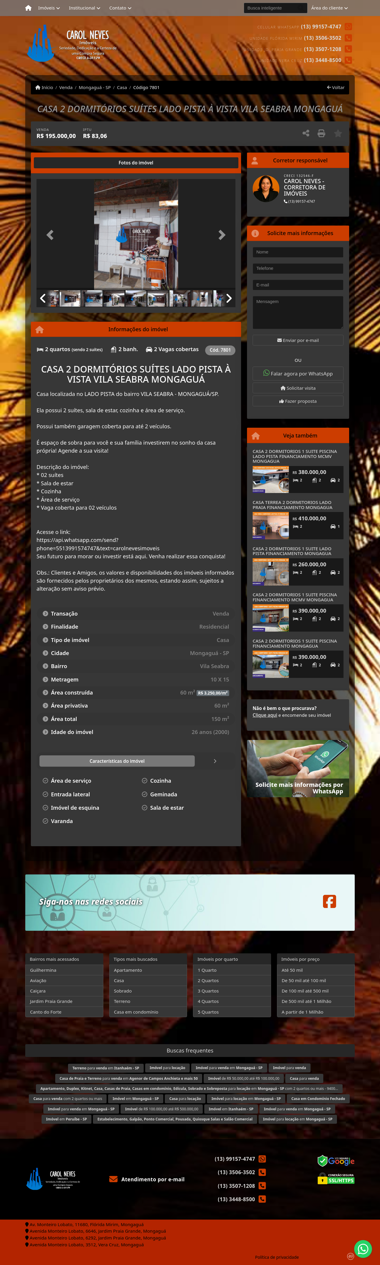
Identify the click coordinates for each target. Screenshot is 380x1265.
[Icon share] (329, 902)
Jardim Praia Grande (51, 1001)
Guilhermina (43, 970)
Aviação (38, 980)
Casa (122, 87)
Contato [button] (117, 8)
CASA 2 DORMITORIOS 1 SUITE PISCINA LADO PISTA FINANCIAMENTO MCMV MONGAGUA (295, 456)
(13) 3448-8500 (322, 60)
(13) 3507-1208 (322, 49)
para (167, 1067)
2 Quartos (208, 980)
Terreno (122, 1001)
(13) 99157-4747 (321, 26)
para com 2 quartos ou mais (68, 1098)
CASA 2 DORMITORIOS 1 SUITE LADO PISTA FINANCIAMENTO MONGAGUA (292, 551)
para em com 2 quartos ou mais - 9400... (189, 1088)
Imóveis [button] (46, 8)
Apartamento (128, 970)
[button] (51, 235)
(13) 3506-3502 (322, 37)
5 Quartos (208, 1012)
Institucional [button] (82, 8)
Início (44, 87)
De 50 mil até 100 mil (304, 980)
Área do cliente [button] (327, 8)
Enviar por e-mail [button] (298, 340)
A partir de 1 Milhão (303, 1012)
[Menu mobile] (28, 8)
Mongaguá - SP (95, 87)
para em (105, 1068)
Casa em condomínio (136, 1012)
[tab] (55, 163)
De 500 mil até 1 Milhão (306, 1001)
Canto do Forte (45, 1012)
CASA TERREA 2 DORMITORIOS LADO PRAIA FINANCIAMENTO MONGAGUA (292, 504)
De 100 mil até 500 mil (305, 991)
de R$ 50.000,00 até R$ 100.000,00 (244, 1078)
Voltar (336, 87)
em (136, 1098)
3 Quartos (208, 991)
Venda (66, 87)
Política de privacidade (277, 1257)
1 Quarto (207, 970)
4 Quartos (208, 1001)
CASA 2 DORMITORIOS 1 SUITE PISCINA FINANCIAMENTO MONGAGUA (295, 643)
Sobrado (123, 991)
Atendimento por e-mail (147, 1179)
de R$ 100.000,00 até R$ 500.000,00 (161, 1109)
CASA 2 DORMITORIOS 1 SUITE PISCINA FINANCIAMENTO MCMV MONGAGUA (295, 597)
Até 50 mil (292, 970)
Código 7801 (146, 87)
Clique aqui (265, 715)
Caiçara (37, 991)
